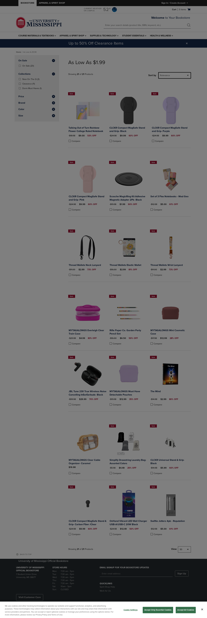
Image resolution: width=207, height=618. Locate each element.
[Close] (202, 609)
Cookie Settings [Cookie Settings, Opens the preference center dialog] (131, 610)
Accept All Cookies (185, 610)
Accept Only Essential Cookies (158, 610)
